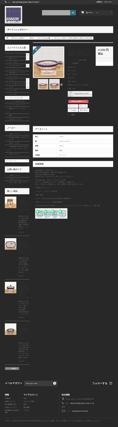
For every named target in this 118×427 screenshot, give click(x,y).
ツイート (73, 106)
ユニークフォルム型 (15, 98)
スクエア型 (12, 94)
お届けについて (14, 175)
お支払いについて (15, 179)
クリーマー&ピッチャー (17, 105)
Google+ (73, 110)
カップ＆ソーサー (15, 69)
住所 (25, 404)
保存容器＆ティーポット (17, 73)
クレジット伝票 (29, 401)
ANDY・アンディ (15, 134)
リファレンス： (73, 60)
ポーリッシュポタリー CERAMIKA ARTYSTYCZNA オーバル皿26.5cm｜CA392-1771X (25, 246)
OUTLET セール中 (15, 119)
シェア (83, 106)
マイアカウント (31, 394)
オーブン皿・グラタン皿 (17, 83)
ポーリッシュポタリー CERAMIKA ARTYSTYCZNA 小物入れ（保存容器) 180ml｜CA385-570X (25, 290)
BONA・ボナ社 (14, 143)
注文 (25, 398)
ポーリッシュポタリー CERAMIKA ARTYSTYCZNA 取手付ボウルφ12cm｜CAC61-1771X (25, 331)
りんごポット (13, 76)
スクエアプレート (15, 65)
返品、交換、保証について (18, 182)
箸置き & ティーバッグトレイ (16, 110)
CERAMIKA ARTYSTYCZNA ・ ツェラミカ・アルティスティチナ (18, 148)
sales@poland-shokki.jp (80, 411)
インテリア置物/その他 (16, 101)
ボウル (11, 87)
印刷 (72, 115)
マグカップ (12, 80)
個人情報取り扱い (11, 404)
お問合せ (99, 2)
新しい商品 (12, 191)
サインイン (108, 2)
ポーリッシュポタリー (17, 29)
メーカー (11, 127)
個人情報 (27, 407)
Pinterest (84, 110)
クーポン (27, 410)
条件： (70, 63)
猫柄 (10, 115)
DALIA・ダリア (14, 154)
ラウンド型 (12, 90)
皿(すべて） (13, 58)
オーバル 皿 (13, 62)
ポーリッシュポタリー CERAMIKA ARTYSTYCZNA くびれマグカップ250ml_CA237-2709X (25, 204)
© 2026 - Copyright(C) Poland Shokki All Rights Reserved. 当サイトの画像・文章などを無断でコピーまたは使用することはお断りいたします (52, 421)
